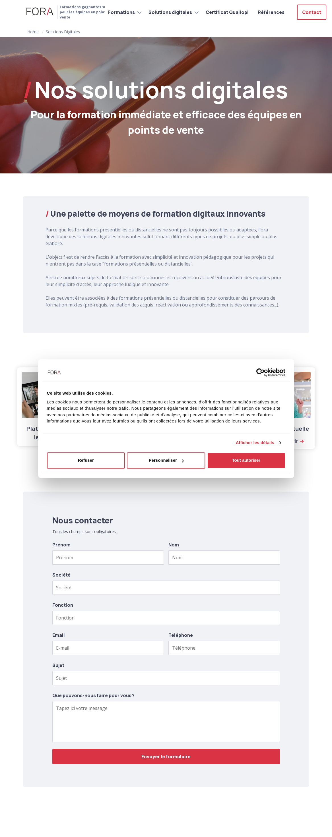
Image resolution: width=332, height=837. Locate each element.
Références (271, 12)
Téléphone (180, 635)
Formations (121, 12)
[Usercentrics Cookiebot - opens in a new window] (260, 372)
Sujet (58, 665)
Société (61, 575)
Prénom (61, 545)
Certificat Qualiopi (227, 12)
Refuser (86, 460)
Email (58, 635)
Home (33, 31)
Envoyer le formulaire (166, 756)
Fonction (62, 605)
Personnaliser (166, 460)
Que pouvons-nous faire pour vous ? (93, 695)
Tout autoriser (246, 460)
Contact (311, 12)
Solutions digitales (170, 12)
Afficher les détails (255, 442)
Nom (173, 545)
